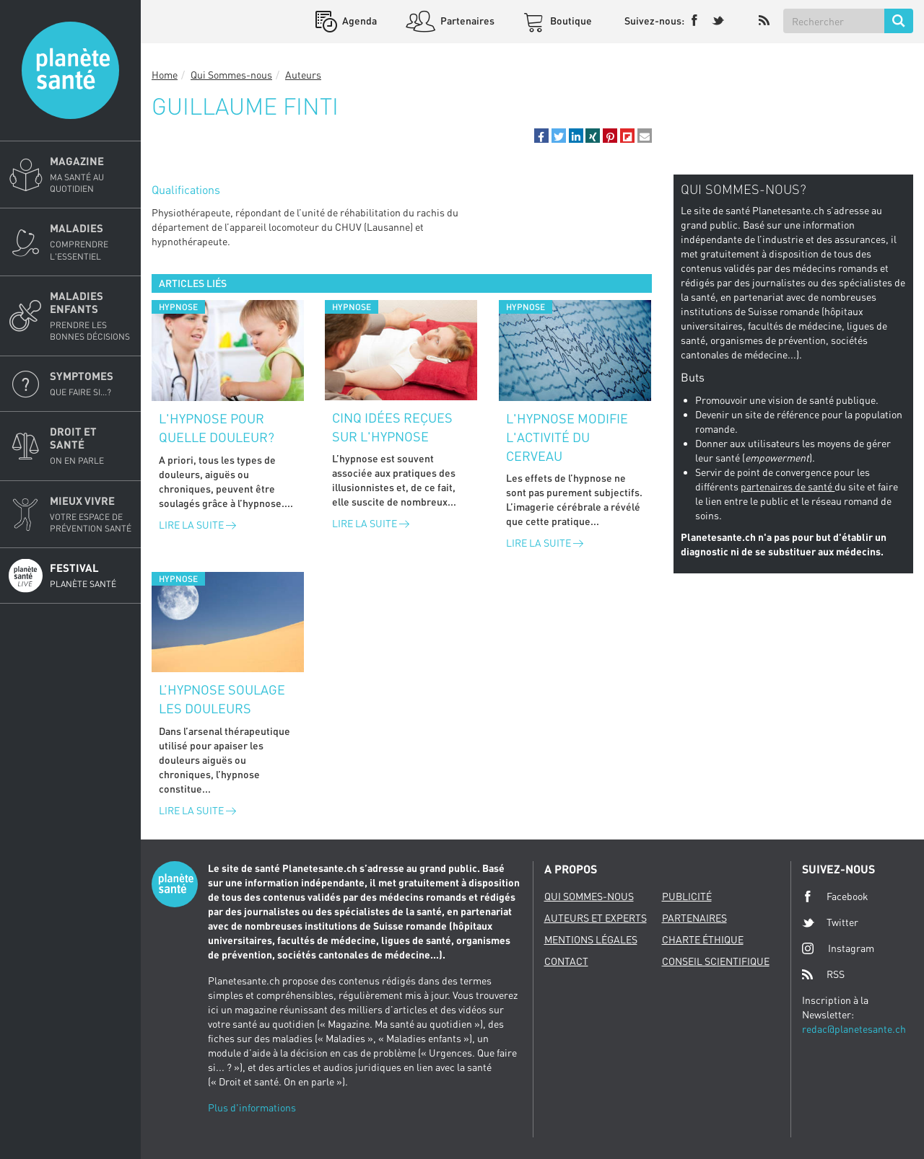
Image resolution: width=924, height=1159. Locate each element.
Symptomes (91, 383)
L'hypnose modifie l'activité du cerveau (567, 436)
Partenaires (466, 20)
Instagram (838, 948)
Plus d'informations (252, 1107)
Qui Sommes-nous (231, 75)
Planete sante (70, 70)
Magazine (91, 174)
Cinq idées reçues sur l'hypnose (392, 427)
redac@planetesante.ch (854, 1029)
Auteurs (303, 75)
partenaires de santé (787, 486)
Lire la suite (197, 525)
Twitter (830, 922)
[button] (541, 135)
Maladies (91, 241)
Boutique (570, 20)
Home (165, 75)
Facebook (835, 896)
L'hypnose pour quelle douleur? (216, 427)
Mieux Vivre (91, 514)
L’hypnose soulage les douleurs (222, 699)
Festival (91, 575)
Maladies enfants (91, 316)
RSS (823, 974)
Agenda (358, 20)
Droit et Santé (91, 446)
